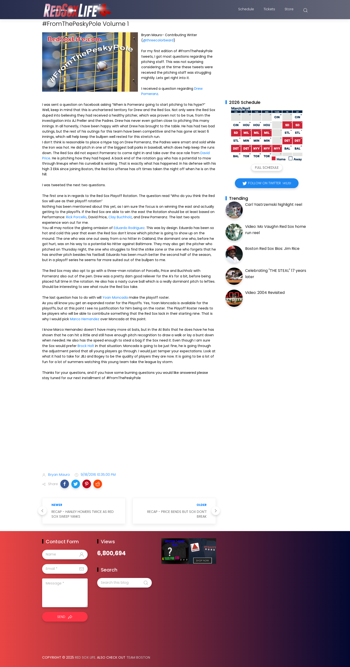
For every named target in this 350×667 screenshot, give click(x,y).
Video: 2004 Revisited (265, 292)
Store (289, 10)
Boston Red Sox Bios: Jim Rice (272, 248)
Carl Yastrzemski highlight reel (273, 204)
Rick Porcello (76, 217)
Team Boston (138, 657)
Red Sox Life (85, 657)
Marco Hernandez (84, 319)
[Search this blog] (124, 583)
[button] (64, 484)
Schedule (246, 10)
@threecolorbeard (158, 40)
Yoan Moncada (115, 297)
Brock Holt (86, 345)
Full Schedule (267, 167)
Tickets (269, 10)
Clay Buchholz (120, 217)
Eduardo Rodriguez (129, 227)
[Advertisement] (129, 430)
